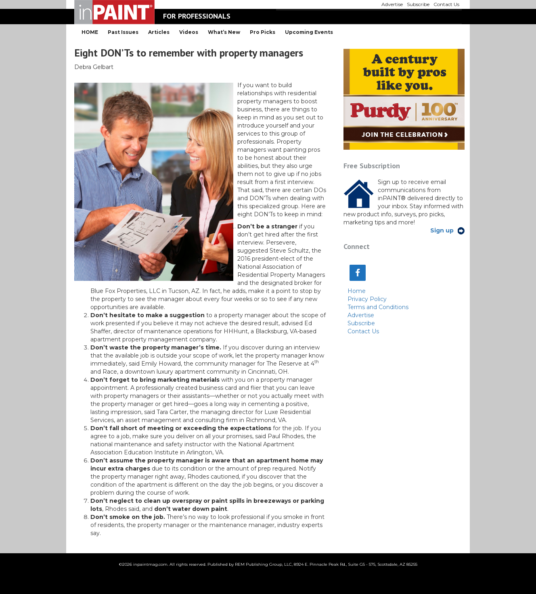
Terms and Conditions (378, 307)
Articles (159, 32)
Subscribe (361, 323)
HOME (90, 32)
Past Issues (123, 32)
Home (357, 291)
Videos (188, 32)
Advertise (361, 315)
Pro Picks (262, 32)
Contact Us (363, 331)
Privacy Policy (367, 299)
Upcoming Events (309, 32)
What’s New (224, 32)
